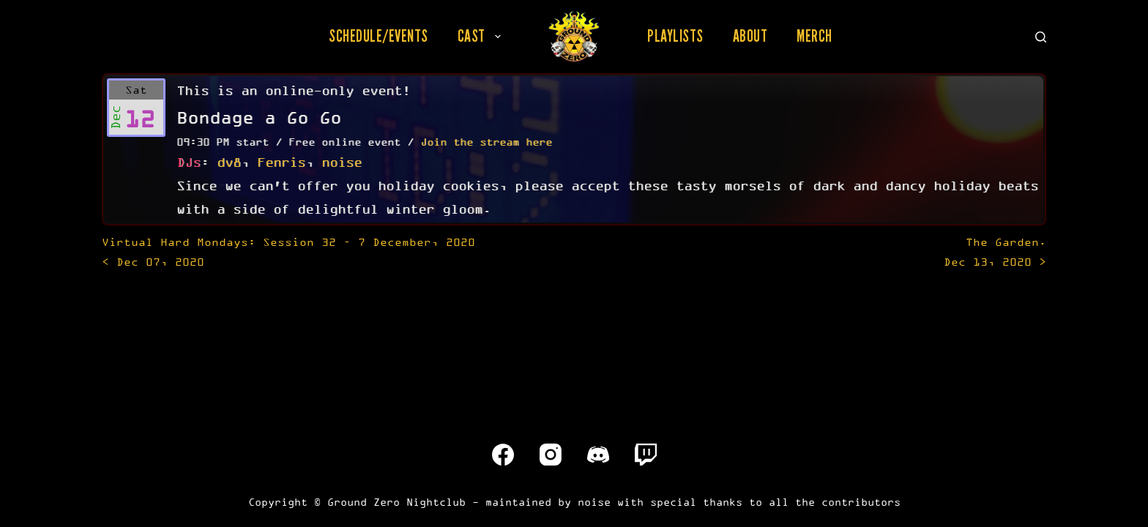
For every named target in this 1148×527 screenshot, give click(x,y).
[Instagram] (551, 455)
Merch (814, 36)
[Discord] (598, 455)
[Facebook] (503, 455)
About (750, 36)
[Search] (1040, 36)
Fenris (281, 161)
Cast (482, 36)
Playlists (675, 36)
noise (341, 161)
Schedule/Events (378, 36)
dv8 (229, 161)
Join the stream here (486, 141)
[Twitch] (646, 455)
